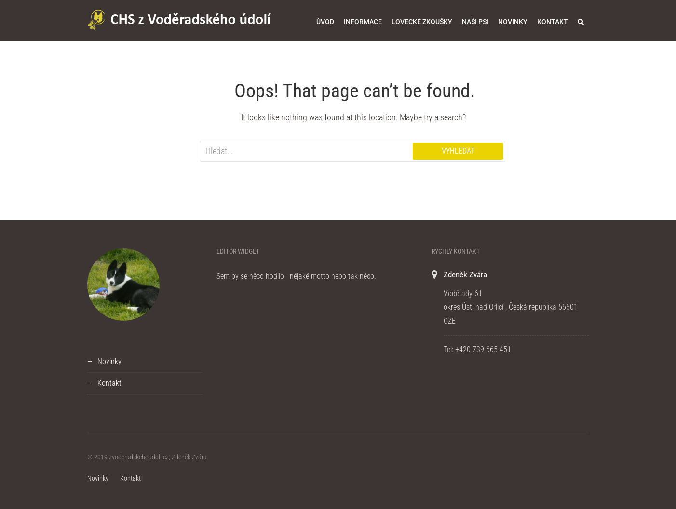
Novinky (512, 22)
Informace (363, 22)
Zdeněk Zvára (465, 274)
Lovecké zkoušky (422, 22)
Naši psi (475, 22)
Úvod (325, 22)
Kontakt (552, 22)
